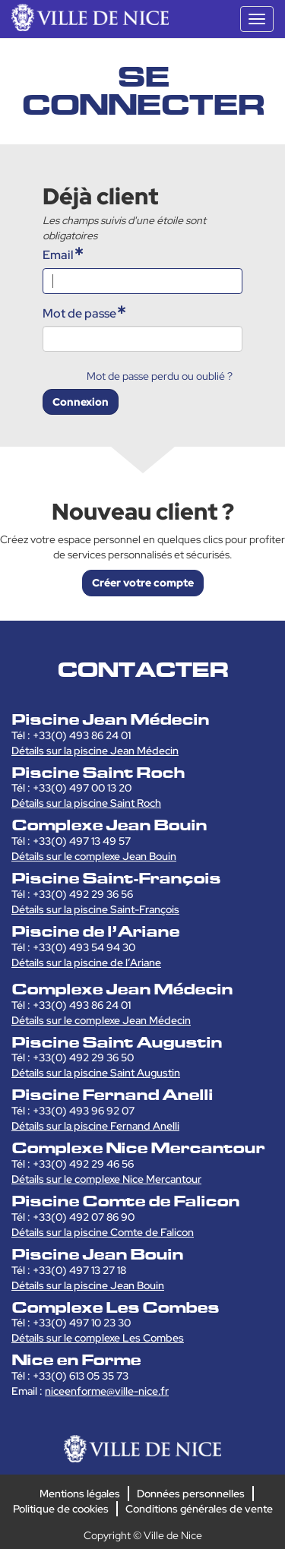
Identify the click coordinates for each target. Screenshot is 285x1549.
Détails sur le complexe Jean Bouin (93, 856)
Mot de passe (79, 313)
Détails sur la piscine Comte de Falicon (102, 1232)
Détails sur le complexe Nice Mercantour (106, 1179)
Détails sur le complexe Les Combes (97, 1338)
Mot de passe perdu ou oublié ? (160, 376)
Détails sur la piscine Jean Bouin (87, 1285)
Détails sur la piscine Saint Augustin (95, 1073)
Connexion (80, 402)
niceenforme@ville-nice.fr (107, 1391)
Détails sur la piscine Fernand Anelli (95, 1126)
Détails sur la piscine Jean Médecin (95, 750)
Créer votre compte (143, 583)
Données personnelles (191, 1493)
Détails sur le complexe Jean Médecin (101, 1020)
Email (58, 255)
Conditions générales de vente (199, 1509)
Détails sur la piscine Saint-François (95, 909)
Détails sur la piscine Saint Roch (86, 803)
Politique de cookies (61, 1509)
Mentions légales (80, 1493)
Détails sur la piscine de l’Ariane (86, 962)
